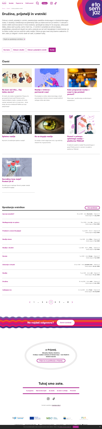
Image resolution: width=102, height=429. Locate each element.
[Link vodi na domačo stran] (93, 9)
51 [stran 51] (68, 302)
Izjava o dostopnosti (70, 424)
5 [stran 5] (42, 302)
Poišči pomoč (29, 3)
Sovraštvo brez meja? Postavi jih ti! (11, 180)
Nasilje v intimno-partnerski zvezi (43, 91)
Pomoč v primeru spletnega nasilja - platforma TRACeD (75, 138)
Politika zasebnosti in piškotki (48, 424)
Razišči (4, 3)
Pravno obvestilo (59, 424)
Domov (3, 8)
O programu (30, 390)
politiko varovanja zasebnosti (65, 426)
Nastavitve (76, 426)
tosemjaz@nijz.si (56, 405)
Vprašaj (11, 3)
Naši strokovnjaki (41, 390)
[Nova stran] (72, 302)
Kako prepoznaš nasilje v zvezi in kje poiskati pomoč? (78, 92)
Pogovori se (19, 3)
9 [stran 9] (59, 302)
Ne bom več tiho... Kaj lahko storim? (12, 91)
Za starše (51, 390)
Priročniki (73, 390)
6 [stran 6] (46, 302)
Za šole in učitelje (62, 390)
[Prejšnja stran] (30, 302)
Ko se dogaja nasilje (44, 136)
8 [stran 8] (55, 302)
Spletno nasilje (8, 136)
